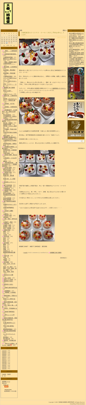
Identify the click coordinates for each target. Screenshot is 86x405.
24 (13, 41)
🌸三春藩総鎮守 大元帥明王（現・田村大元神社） (9, 111)
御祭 (4, 231)
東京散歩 (6, 337)
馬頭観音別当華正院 (9, 195)
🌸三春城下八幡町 (7, 211)
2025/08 (4, 363)
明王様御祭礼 (7, 115)
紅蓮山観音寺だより (9, 323)
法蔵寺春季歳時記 (8, 207)
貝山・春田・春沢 (8, 271)
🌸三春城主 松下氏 (8, 103)
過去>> (65, 30)
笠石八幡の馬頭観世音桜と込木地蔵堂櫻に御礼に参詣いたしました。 (76, 44)
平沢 (4, 233)
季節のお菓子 (8, 91)
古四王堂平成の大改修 (10, 132)
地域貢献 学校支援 (9, 73)
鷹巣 (4, 244)
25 (16, 41)
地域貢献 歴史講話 (9, 70)
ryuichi (4, 374)
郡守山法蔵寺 (7, 193)
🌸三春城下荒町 (7, 190)
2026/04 (4, 351)
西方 (4, 246)
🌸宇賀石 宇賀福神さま (9, 308)
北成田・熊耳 (7, 225)
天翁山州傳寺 (7, 171)
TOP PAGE (63, 257)
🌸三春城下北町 (7, 215)
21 (6, 41)
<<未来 (20, 30)
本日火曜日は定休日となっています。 (76, 34)
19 (2, 41)
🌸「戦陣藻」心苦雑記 (9, 292)
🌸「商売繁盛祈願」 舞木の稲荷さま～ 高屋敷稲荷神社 (9, 164)
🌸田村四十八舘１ (7, 281)
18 (16, 39)
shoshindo (82, 403)
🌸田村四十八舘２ (7, 284)
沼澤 (4, 247)
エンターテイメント (9, 334)
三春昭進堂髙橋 (8, 57)
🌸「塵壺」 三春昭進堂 (9, 51)
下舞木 (5, 260)
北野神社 (6, 217)
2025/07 (4, 365)
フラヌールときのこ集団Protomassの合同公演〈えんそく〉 (76, 63)
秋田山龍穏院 (7, 199)
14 (6, 39)
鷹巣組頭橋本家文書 (9, 252)
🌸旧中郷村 (5, 262)
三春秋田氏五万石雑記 (10, 140)
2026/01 (4, 355)
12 (2, 39)
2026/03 (4, 352)
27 (4, 42)
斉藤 (4, 249)
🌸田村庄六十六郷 (7, 275)
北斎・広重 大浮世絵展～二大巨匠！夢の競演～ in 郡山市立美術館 (76, 59)
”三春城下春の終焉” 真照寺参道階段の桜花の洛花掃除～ (76, 54)
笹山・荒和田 (7, 228)
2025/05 (4, 368)
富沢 (4, 241)
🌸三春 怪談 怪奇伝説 (9, 219)
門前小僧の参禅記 (8, 326)
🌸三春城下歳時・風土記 (9, 155)
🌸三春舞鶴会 (6, 291)
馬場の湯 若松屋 (8, 175)
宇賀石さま (6, 251)
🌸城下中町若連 (7, 185)
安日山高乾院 (7, 198)
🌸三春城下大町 (7, 187)
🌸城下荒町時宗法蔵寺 (9, 201)
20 (4, 41)
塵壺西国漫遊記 (8, 329)
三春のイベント (8, 94)
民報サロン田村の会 (9, 299)
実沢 (4, 238)
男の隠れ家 (6, 339)
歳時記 (5, 161)
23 (11, 41)
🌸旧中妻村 (5, 243)
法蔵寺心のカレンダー (10, 204)
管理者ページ (6, 381)
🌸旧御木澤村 (6, 230)
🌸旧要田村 (5, 223)
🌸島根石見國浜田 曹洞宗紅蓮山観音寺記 (9, 318)
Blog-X (75, 403)
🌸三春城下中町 (7, 172)
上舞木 (5, 259)
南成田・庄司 (7, 227)
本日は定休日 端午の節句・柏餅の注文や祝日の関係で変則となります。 (76, 38)
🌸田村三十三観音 (7, 279)
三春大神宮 (6, 153)
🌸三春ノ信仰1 (6, 278)
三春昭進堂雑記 (8, 76)
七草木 (5, 235)
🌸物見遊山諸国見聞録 (9, 331)
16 (11, 39)
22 (9, 41)
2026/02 (4, 354)
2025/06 (4, 367)
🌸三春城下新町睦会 (8, 311)
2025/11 (4, 359)
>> (14, 45)
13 (4, 39)
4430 (9, 374)
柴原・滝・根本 (8, 267)
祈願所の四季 (7, 124)
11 (16, 37)
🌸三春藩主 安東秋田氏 (9, 107)
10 (13, 37)
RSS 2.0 (4, 383)
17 (13, 39)
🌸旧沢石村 (5, 236)
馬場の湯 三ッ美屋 (9, 179)
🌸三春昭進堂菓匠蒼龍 (9, 54)
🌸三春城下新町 (7, 167)
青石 (4, 239)
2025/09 (4, 362)
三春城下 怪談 (8, 222)
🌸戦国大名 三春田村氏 (9, 95)
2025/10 (4, 360)
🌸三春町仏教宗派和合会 (9, 287)
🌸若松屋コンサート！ (9, 182)
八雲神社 (6, 191)
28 (6, 42)
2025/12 (4, 357)
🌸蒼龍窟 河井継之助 (9, 340)
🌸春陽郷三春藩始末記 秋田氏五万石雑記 (9, 138)
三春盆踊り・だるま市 (10, 158)
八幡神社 (6, 214)
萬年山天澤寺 (7, 169)
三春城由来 (6, 188)
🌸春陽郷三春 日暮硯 (8, 87)
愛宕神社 (6, 174)
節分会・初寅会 (8, 123)
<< (4, 45)
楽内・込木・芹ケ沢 (9, 263)
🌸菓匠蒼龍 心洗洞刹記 (9, 67)
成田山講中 (6, 135)
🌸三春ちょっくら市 (8, 315)
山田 (4, 257)
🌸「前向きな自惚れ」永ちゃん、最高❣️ (9, 344)
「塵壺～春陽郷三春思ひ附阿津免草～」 (10, 62)
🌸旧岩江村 (5, 255)
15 (9, 39)
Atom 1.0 (5, 385)
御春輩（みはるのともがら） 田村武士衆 (10, 99)
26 (2, 42)
